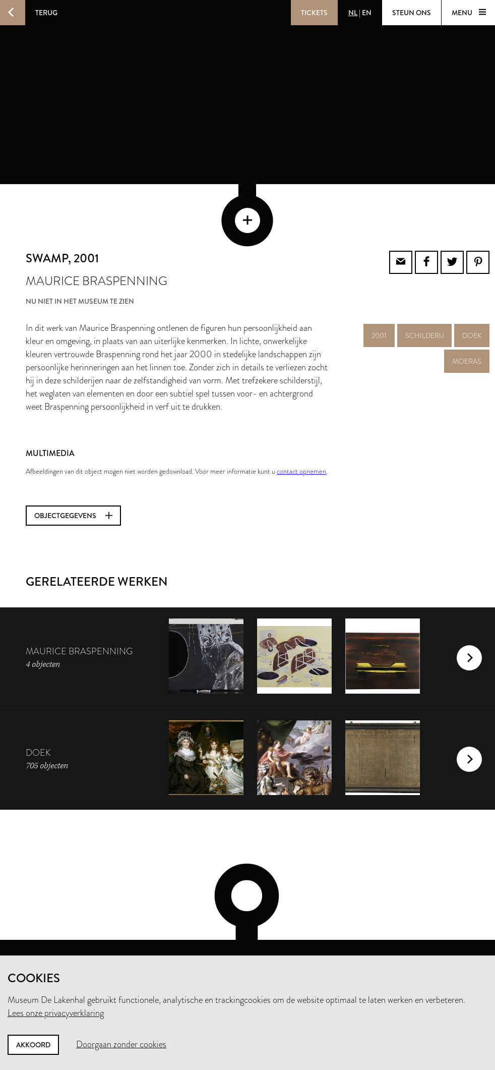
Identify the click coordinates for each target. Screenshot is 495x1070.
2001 (379, 294)
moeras (466, 320)
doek (471, 294)
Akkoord (33, 1045)
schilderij (424, 294)
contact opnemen (301, 430)
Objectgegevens (73, 474)
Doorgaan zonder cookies (121, 1044)
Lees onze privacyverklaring (56, 1013)
